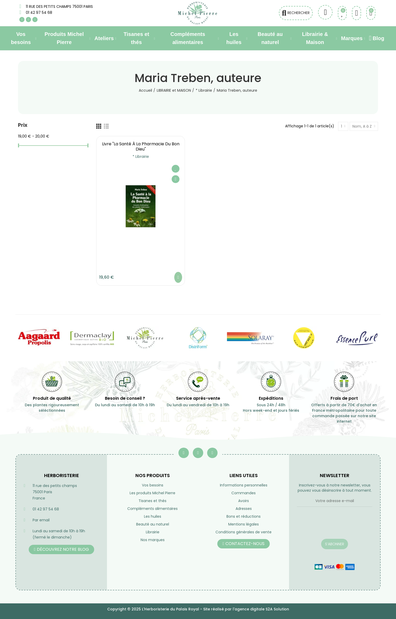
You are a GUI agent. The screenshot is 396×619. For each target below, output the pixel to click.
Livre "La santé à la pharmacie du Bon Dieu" (140, 146)
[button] (61, 549)
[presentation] (334, 526)
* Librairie (141, 156)
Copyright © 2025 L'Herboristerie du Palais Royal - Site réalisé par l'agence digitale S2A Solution (198, 609)
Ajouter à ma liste (175, 169)
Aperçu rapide (175, 179)
